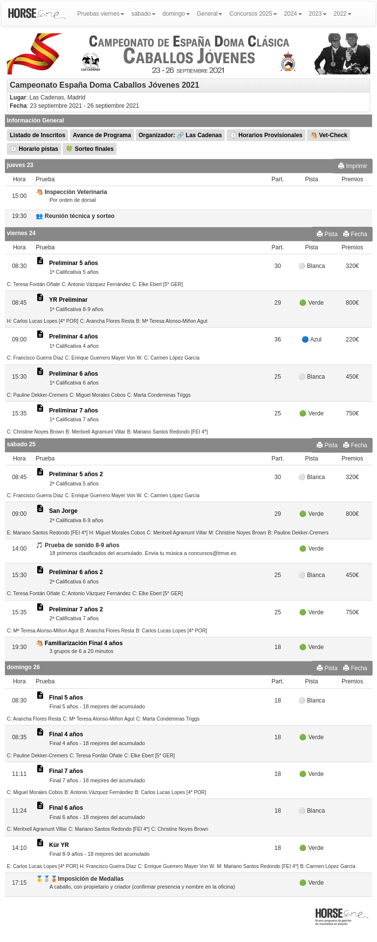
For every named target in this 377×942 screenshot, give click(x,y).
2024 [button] (293, 13)
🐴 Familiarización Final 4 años (79, 643)
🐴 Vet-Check (328, 135)
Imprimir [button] (352, 166)
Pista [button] (327, 234)
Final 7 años (66, 771)
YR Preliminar (68, 299)
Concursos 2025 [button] (253, 13)
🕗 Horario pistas (34, 148)
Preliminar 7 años (73, 410)
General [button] (210, 13)
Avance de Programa (102, 135)
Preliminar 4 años (73, 336)
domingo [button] (176, 13)
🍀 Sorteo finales (90, 148)
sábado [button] (143, 13)
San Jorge (63, 510)
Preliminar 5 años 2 (76, 474)
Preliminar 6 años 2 (76, 572)
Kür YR (59, 845)
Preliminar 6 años (73, 373)
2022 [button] (342, 13)
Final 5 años (66, 697)
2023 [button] (318, 13)
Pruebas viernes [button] (101, 13)
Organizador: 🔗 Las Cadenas (180, 135)
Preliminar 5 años (73, 263)
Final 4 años (66, 734)
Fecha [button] (355, 234)
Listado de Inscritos (37, 135)
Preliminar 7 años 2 (76, 609)
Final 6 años (66, 807)
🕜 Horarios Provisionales (266, 135)
